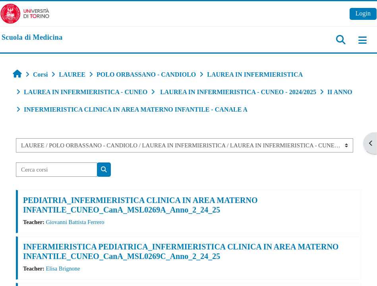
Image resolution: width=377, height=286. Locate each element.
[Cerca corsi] (56, 169)
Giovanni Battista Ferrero (75, 222)
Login (363, 13)
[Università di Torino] (25, 13)
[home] (32, 37)
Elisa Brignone (63, 268)
